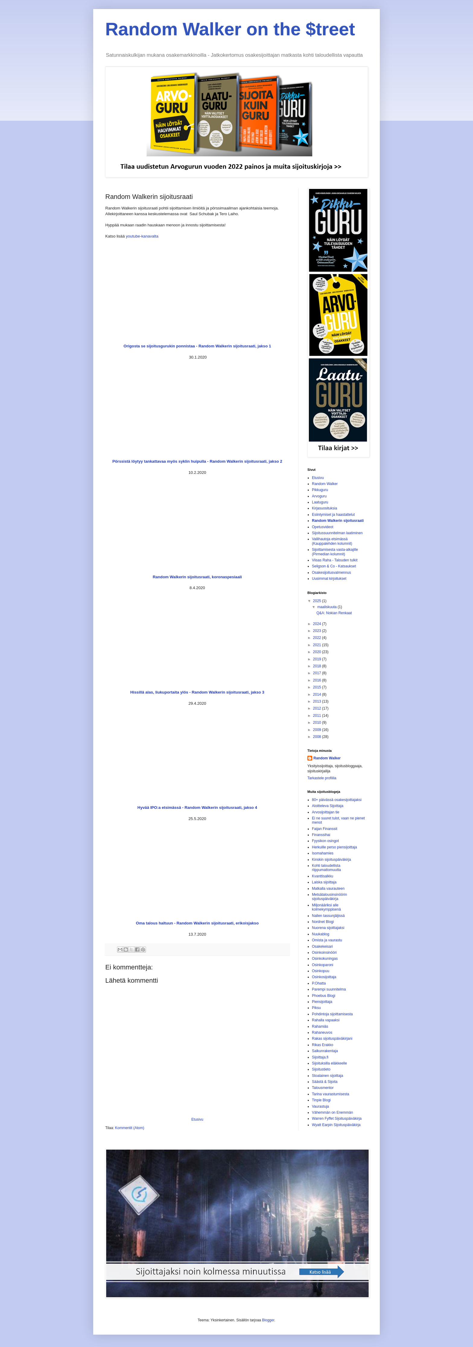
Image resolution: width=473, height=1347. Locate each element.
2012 (317, 708)
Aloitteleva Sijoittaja (327, 806)
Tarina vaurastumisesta (330, 1094)
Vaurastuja (320, 1106)
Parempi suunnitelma (329, 989)
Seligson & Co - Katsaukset (334, 566)
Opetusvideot (322, 527)
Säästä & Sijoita (325, 1082)
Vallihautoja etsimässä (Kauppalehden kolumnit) (332, 541)
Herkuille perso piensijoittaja (334, 847)
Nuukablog (320, 934)
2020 (317, 652)
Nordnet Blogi (323, 922)
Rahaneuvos (322, 1032)
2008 (317, 737)
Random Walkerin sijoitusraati (338, 521)
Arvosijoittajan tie (325, 812)
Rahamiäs (320, 1026)
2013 (317, 701)
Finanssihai (321, 835)
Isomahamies (322, 853)
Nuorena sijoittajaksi (328, 928)
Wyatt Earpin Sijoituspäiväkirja (336, 1125)
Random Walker (325, 484)
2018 (317, 666)
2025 (317, 601)
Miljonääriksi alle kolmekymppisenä (326, 907)
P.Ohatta (319, 983)
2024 (317, 624)
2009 (317, 730)
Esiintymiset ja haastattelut (333, 514)
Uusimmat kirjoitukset (329, 578)
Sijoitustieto (321, 1069)
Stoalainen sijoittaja (327, 1076)
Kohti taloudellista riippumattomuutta (326, 867)
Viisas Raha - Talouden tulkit (334, 560)
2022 (317, 638)
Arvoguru (319, 496)
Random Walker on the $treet (230, 29)
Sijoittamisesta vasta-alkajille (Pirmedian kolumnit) (335, 551)
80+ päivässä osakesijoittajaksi (336, 800)
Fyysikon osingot (325, 841)
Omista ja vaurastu (327, 940)
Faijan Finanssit (324, 829)
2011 (317, 715)
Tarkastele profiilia (321, 778)
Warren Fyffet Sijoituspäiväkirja (337, 1118)
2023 (317, 631)
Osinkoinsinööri (324, 952)
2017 (317, 673)
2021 (317, 645)
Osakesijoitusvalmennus (331, 572)
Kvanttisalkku (322, 876)
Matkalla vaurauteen (328, 888)
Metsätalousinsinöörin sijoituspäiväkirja (329, 896)
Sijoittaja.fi (320, 1057)
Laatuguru (320, 502)
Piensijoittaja (322, 1002)
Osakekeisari (322, 946)
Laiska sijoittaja (324, 882)
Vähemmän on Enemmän (332, 1112)
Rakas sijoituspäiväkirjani (332, 1038)
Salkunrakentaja (325, 1051)
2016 (317, 680)
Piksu (316, 1008)
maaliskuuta (327, 607)
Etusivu (197, 1119)
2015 (317, 687)
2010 (317, 722)
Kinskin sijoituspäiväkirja (331, 859)
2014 (317, 694)
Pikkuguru (320, 490)
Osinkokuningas (325, 958)
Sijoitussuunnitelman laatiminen (337, 533)
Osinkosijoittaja (324, 977)
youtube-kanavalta (142, 236)
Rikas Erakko (322, 1045)
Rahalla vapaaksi (325, 1020)
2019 (317, 659)
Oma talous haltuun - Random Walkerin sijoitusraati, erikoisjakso (197, 923)
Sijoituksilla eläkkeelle (329, 1063)
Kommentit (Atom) (129, 1128)
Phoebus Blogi (323, 996)
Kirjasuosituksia (324, 508)
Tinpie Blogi (321, 1100)
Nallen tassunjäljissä (328, 916)
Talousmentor (323, 1088)
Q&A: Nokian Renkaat (334, 613)
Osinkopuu (320, 971)
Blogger (268, 1320)
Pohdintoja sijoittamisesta (332, 1014)
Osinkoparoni (322, 965)
